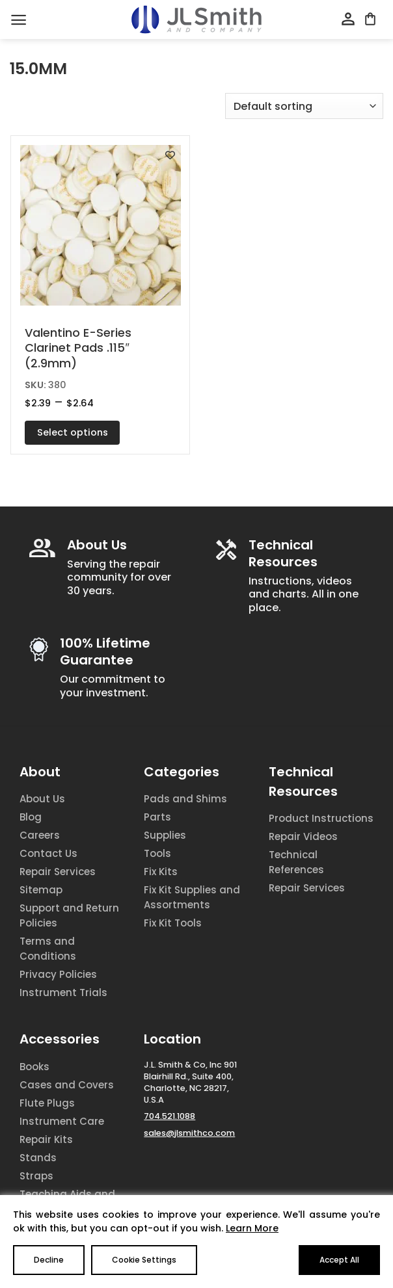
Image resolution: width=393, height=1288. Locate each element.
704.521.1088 (169, 1116)
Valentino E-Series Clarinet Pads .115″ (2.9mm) (78, 348)
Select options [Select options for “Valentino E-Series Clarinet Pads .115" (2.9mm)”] (72, 432)
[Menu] (18, 20)
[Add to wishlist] (170, 155)
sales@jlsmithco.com (189, 1132)
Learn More (252, 1228)
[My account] (348, 19)
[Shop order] (304, 106)
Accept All (339, 1259)
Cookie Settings (144, 1259)
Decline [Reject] (49, 1259)
